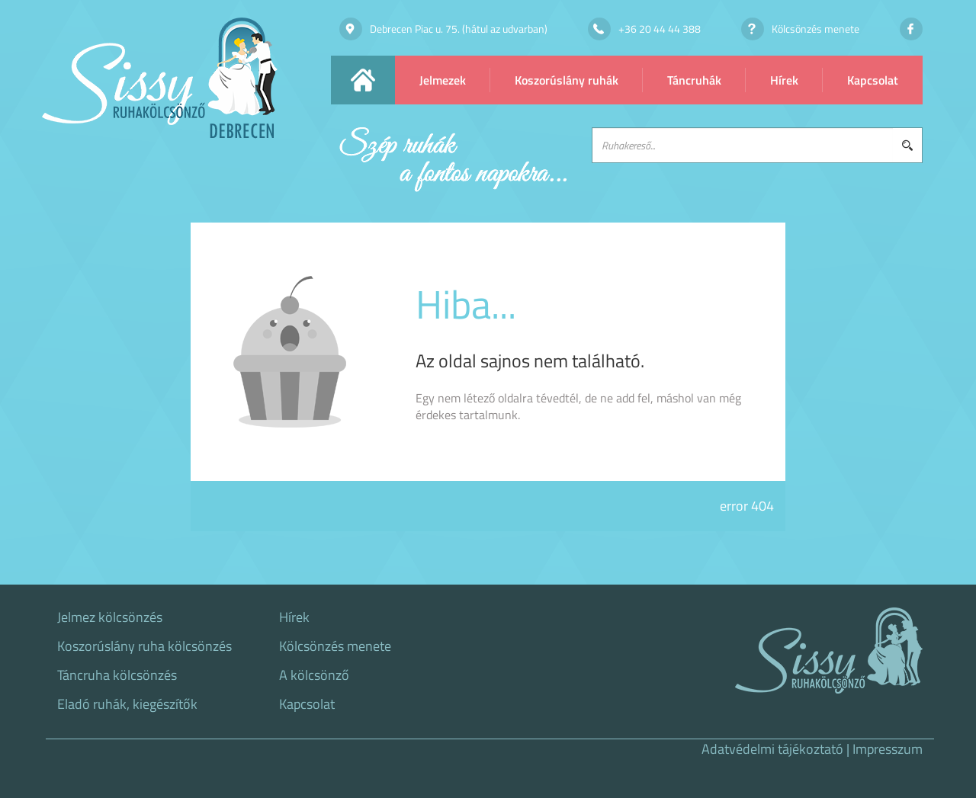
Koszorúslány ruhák (566, 80)
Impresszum (887, 749)
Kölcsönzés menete (335, 646)
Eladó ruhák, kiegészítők (127, 704)
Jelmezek (442, 80)
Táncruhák (694, 80)
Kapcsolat (872, 80)
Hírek (784, 80)
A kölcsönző (314, 675)
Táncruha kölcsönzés (117, 675)
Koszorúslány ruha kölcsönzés (144, 646)
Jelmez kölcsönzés (109, 617)
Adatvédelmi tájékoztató (772, 749)
